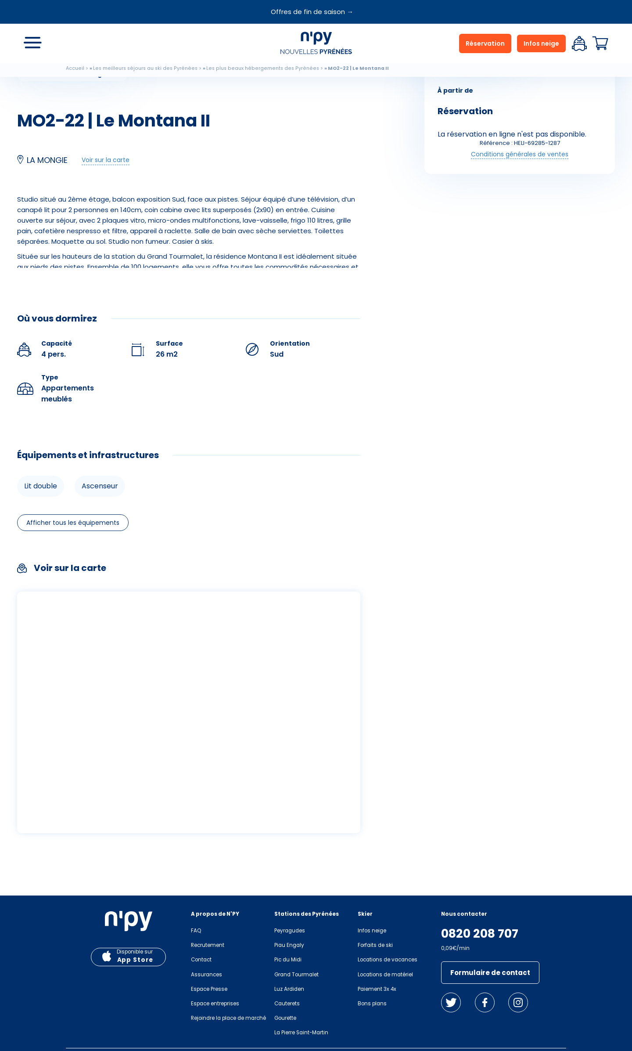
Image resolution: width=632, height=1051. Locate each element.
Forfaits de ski (375, 945)
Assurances (206, 974)
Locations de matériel (385, 974)
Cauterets (287, 1003)
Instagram (518, 1002)
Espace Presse (209, 989)
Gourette (285, 1018)
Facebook (485, 1002)
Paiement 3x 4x (377, 989)
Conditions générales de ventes (519, 154)
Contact (201, 959)
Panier (600, 43)
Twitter (451, 1002)
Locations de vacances (387, 959)
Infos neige (541, 43)
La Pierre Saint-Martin (301, 1032)
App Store (135, 960)
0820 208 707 (479, 934)
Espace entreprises (215, 1003)
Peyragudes (289, 930)
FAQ (196, 930)
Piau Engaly (289, 945)
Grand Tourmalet (296, 974)
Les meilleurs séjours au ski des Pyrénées (145, 68)
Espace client (579, 43)
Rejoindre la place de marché (228, 1018)
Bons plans (372, 1003)
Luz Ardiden (289, 989)
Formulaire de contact (490, 972)
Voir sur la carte (105, 159)
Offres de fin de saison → (312, 11)
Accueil (75, 68)
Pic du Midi (288, 959)
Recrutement (207, 945)
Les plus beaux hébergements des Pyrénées (262, 68)
